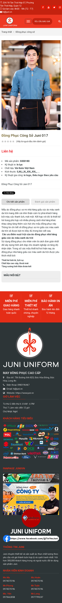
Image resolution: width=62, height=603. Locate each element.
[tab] (15, 202)
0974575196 (9, 581)
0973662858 (9, 597)
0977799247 (37, 597)
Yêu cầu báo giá (42, 21)
